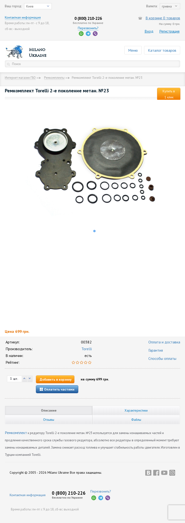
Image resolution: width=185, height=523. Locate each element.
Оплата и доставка (164, 342)
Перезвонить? (88, 28)
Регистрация (169, 31)
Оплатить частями (57, 389)
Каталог (162, 50)
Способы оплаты (162, 358)
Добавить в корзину (56, 379)
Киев (29, 6)
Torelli (86, 348)
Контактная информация (23, 17)
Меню (133, 50)
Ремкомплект (16, 432)
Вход (149, 31)
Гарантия (155, 350)
